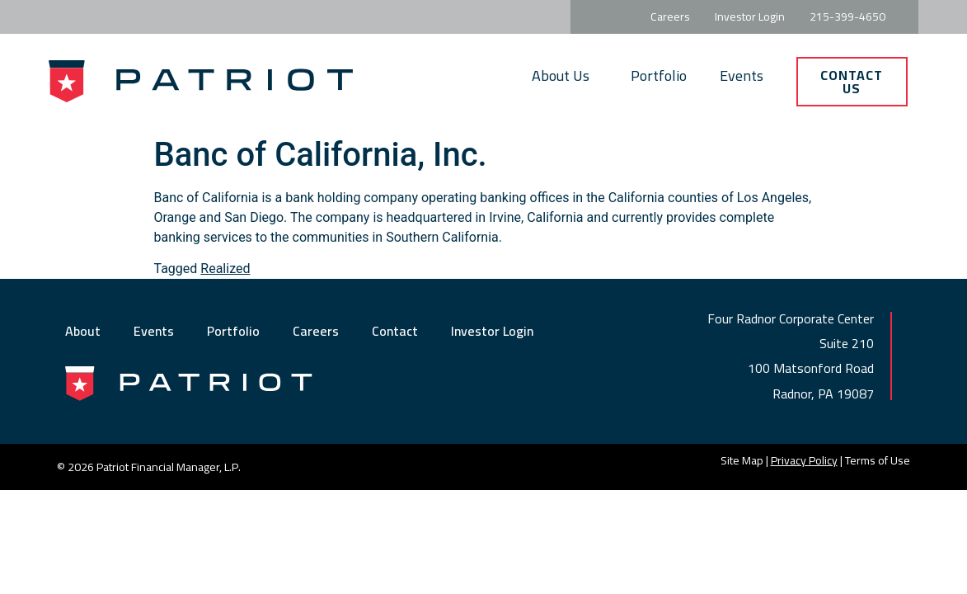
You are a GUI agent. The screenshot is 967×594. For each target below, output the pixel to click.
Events (741, 75)
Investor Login (492, 330)
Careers (316, 330)
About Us (565, 75)
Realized (225, 268)
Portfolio (659, 75)
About (83, 330)
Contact (395, 330)
